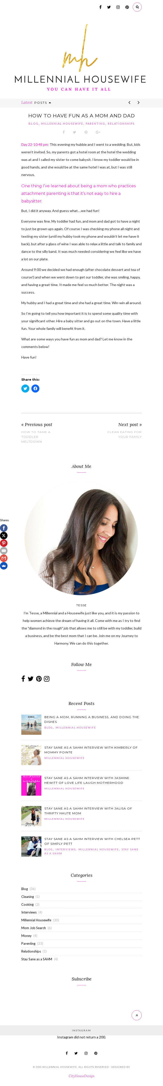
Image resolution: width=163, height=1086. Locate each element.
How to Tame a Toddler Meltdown (36, 436)
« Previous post (36, 424)
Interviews (66, 849)
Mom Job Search (33, 928)
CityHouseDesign (82, 1076)
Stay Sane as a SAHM (36, 959)
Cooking (27, 904)
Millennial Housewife (62, 123)
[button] (31, 725)
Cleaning (27, 897)
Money (26, 936)
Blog (34, 123)
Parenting (95, 123)
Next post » (130, 424)
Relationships (121, 123)
